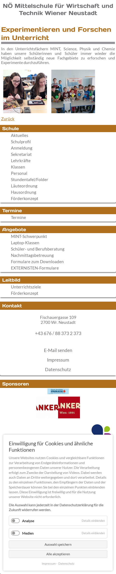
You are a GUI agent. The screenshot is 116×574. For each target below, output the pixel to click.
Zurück (7, 118)
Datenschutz (58, 369)
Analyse (28, 521)
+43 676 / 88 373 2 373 (58, 333)
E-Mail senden (58, 350)
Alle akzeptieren (58, 554)
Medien (28, 533)
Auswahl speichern (58, 544)
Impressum (58, 360)
